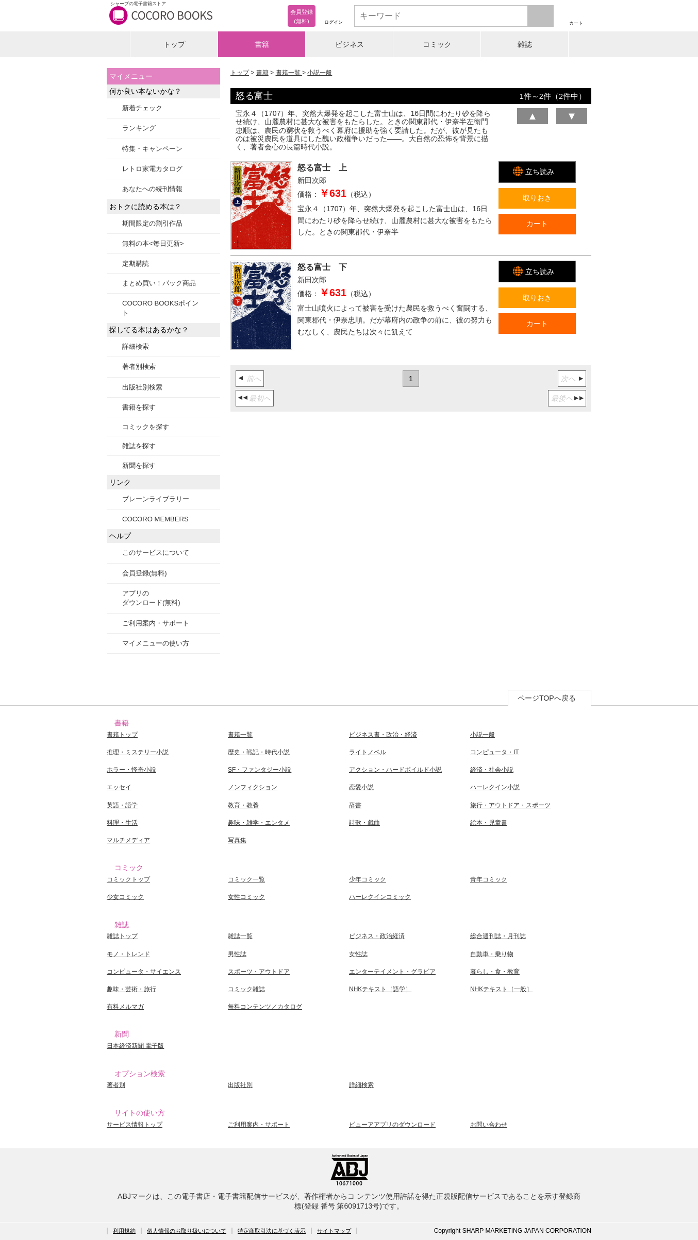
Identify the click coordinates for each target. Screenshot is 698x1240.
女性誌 (358, 954)
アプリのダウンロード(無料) (151, 597)
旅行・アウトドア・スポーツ (510, 805)
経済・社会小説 (491, 769)
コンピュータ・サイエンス (144, 971)
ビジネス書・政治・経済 (383, 734)
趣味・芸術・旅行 (131, 989)
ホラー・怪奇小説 (131, 769)
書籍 (262, 44)
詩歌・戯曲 (364, 822)
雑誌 (525, 44)
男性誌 (237, 954)
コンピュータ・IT (494, 752)
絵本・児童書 (488, 822)
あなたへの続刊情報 (152, 189)
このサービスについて (155, 552)
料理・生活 (122, 822)
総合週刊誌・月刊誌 (498, 936)
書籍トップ (122, 734)
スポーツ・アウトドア (259, 971)
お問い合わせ (488, 1124)
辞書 (355, 805)
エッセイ (119, 787)
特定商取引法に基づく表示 (272, 1231)
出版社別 (240, 1085)
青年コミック (488, 879)
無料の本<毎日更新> (153, 243)
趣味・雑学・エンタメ (259, 822)
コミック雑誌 (246, 989)
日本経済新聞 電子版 (135, 1045)
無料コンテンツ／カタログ (265, 1006)
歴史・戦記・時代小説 (259, 752)
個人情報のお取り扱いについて (186, 1231)
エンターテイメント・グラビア (392, 971)
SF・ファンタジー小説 (259, 769)
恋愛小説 (361, 787)
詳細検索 (135, 346)
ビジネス (349, 44)
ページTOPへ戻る (547, 698)
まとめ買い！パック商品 (159, 283)
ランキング (139, 128)
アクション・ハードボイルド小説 (395, 769)
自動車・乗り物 (491, 954)
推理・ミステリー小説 (138, 752)
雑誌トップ (122, 936)
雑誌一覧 (240, 936)
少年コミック (367, 879)
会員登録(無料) (144, 573)
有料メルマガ (125, 1006)
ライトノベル (367, 752)
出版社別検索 (142, 387)
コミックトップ (128, 879)
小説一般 (319, 72)
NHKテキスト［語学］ (380, 989)
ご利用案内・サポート (155, 623)
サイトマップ (334, 1231)
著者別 (116, 1085)
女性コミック (246, 897)
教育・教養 (243, 805)
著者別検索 (139, 366)
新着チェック (142, 108)
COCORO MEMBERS (155, 519)
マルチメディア (128, 840)
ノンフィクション (252, 787)
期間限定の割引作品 (152, 223)
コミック (437, 44)
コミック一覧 (246, 879)
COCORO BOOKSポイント (160, 307)
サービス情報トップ (134, 1124)
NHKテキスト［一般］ (501, 989)
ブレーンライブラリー (155, 499)
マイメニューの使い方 (155, 643)
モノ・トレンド (128, 954)
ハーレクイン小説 (495, 787)
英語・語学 (122, 805)
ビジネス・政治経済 (377, 936)
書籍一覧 (289, 72)
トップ (174, 44)
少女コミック (125, 897)
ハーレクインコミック (380, 897)
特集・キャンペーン (152, 148)
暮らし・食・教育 (495, 971)
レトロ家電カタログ (152, 169)
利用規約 (124, 1231)
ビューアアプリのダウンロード (392, 1124)
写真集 (237, 840)
